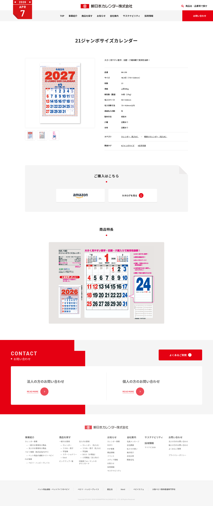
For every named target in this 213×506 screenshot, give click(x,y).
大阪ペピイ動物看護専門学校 (163, 493)
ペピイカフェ (138, 493)
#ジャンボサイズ (127, 145)
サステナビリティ (131, 17)
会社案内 (114, 17)
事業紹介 (73, 17)
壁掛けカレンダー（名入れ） (155, 136)
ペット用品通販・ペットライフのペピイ (54, 493)
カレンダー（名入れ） (130, 136)
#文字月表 (142, 145)
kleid (123, 493)
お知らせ (101, 17)
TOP (62, 17)
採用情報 (149, 17)
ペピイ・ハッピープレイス (88, 493)
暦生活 (109, 493)
